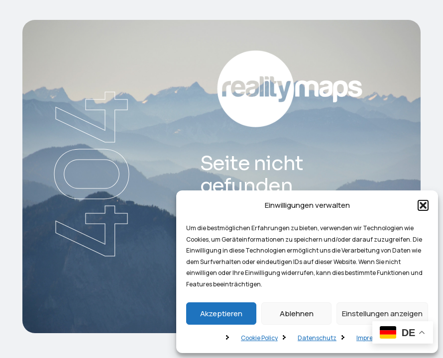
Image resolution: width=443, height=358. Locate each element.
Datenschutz (317, 338)
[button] (423, 205)
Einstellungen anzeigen (382, 313)
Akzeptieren (221, 313)
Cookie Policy (259, 338)
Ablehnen (297, 313)
